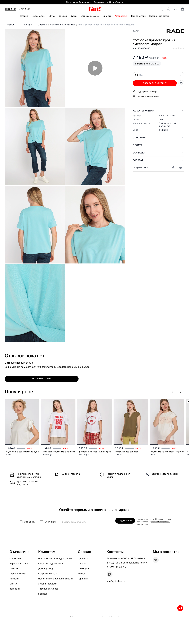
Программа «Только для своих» (55, 558)
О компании (15, 558)
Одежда (62, 16)
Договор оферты (47, 568)
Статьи (13, 583)
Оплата (137, 145)
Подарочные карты (159, 16)
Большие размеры (90, 16)
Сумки (73, 16)
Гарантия (83, 578)
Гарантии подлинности (50, 563)
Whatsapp (180, 608)
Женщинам (10, 9)
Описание (139, 137)
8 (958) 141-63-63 (116, 567)
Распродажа (120, 16)
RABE (136, 31)
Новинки (24, 16)
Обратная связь (17, 573)
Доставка (139, 152)
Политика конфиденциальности (55, 578)
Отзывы (13, 568)
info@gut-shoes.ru (116, 581)
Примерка (83, 568)
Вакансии (14, 588)
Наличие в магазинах (147, 96)
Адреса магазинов (19, 563)
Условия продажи (47, 583)
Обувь (52, 16)
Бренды (107, 16)
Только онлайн (138, 16)
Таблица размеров (48, 588)
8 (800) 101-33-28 (116, 562)
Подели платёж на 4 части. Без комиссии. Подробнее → (94, 2)
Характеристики (143, 110)
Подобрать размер (146, 91)
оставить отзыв (41, 378)
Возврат (138, 160)
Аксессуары (38, 16)
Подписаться (125, 520)
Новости (14, 578)
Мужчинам (24, 9)
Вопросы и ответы (48, 573)
